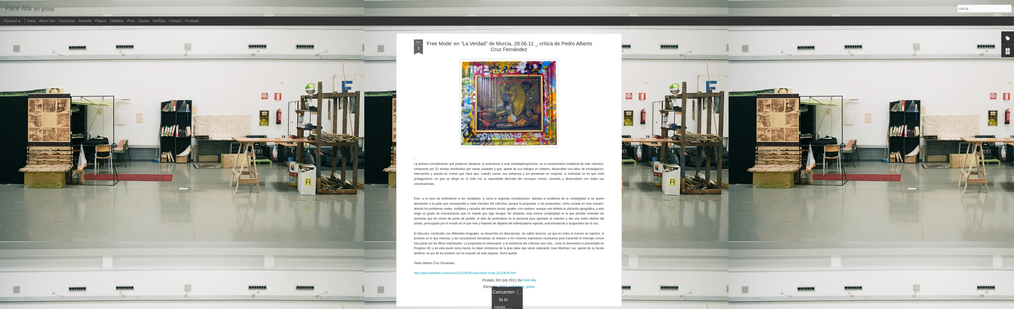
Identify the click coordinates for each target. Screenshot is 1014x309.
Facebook (192, 21)
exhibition (516, 204)
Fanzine (143, 21)
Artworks (85, 21)
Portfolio (159, 21)
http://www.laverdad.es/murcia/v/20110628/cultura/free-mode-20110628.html (465, 190)
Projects (100, 21)
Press (131, 21)
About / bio (47, 21)
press (530, 204)
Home (31, 21)
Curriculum (67, 21)
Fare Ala (529, 197)
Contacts (175, 21)
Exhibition (117, 21)
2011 (503, 204)
